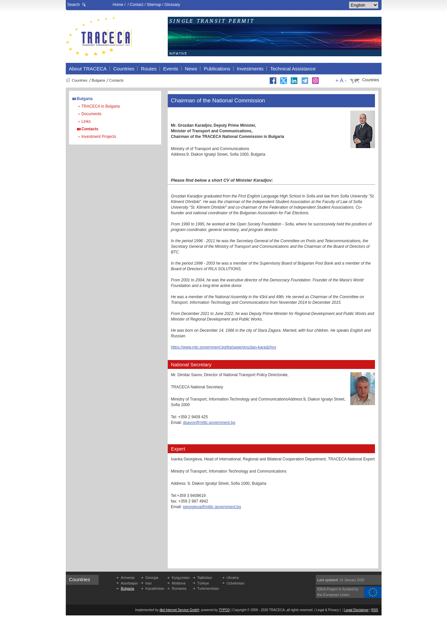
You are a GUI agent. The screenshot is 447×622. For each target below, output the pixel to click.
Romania (179, 588)
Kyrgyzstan (180, 578)
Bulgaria (98, 80)
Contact (136, 4)
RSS (374, 610)
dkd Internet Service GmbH (179, 610)
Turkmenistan (208, 588)
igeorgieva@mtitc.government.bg (212, 507)
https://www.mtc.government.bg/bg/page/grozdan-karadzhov (223, 347)
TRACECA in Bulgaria (101, 106)
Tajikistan (204, 578)
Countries (79, 80)
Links (86, 121)
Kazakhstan (154, 588)
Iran (148, 583)
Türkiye (203, 583)
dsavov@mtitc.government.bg (209, 422)
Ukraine (233, 578)
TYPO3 (224, 610)
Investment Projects (99, 136)
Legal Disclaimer (356, 610)
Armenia (127, 578)
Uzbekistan (235, 583)
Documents (92, 114)
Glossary (172, 4)
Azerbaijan (129, 583)
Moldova (179, 583)
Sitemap (154, 4)
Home (118, 4)
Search (73, 4)
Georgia (151, 578)
